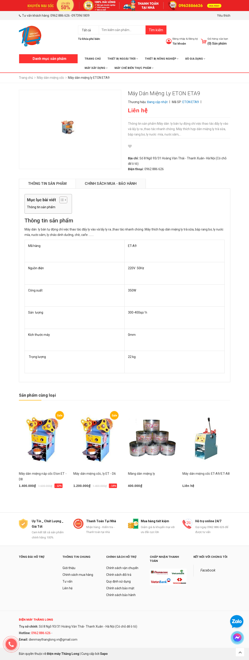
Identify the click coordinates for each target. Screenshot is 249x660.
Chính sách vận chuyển (122, 568)
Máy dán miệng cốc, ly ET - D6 (94, 473)
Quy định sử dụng (118, 581)
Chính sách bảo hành (121, 595)
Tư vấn (67, 581)
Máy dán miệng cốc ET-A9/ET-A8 (206, 473)
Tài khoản (179, 43)
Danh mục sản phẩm (49, 59)
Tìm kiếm (156, 30)
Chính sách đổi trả (118, 574)
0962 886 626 (60, 15)
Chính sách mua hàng (78, 574)
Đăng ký (193, 38)
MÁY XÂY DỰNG (96, 68)
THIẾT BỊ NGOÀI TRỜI (123, 58)
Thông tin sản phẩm (41, 207)
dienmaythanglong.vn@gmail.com (53, 639)
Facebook (207, 570)
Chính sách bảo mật (120, 588)
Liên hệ (67, 588)
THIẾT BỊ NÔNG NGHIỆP (162, 58)
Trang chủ (93, 58)
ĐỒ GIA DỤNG (195, 58)
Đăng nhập (179, 38)
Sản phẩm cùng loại (37, 395)
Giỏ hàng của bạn (217, 38)
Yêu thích (223, 15)
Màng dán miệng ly (141, 473)
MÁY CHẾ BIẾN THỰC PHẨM (134, 68)
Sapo (104, 653)
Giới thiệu (69, 568)
